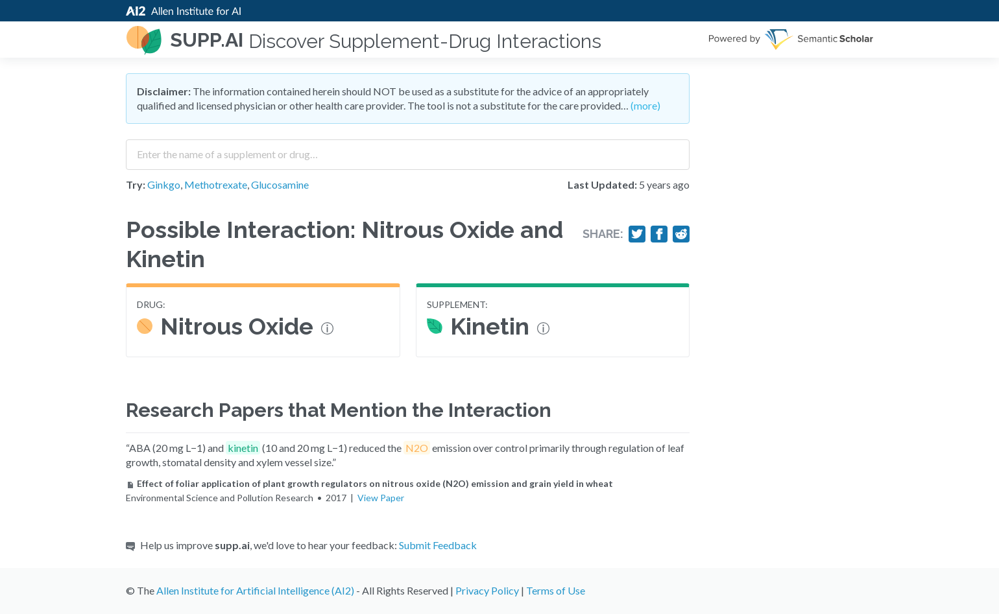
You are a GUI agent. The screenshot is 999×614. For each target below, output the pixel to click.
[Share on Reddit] (681, 234)
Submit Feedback (438, 545)
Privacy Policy (487, 590)
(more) (645, 105)
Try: (135, 184)
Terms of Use (555, 590)
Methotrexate (215, 184)
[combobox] (408, 149)
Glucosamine (280, 184)
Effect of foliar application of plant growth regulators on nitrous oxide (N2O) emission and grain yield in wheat (369, 483)
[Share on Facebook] (659, 234)
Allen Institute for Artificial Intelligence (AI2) (255, 590)
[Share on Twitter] (637, 234)
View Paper (380, 497)
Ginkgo (163, 184)
